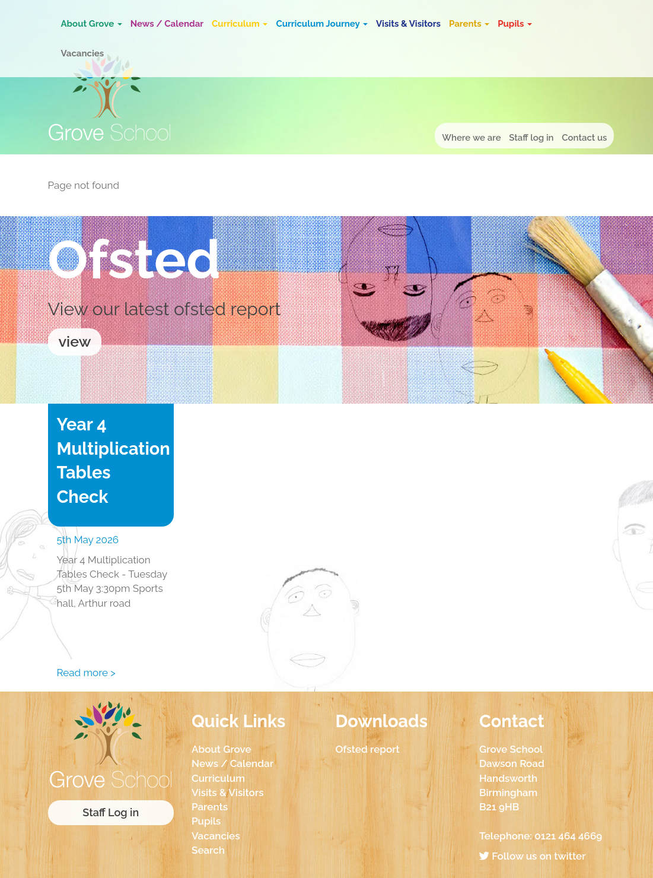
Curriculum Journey (322, 23)
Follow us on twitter (532, 856)
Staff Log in (110, 812)
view (75, 341)
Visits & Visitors (408, 23)
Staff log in (531, 137)
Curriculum (239, 23)
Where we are (471, 137)
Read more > (86, 673)
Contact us (584, 137)
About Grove (91, 23)
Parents (469, 23)
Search (208, 850)
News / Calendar (166, 23)
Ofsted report (368, 749)
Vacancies (82, 53)
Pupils (515, 23)
